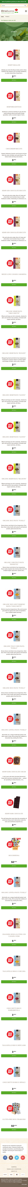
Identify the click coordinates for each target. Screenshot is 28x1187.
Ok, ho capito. (24, 1184)
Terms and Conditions (14, 1169)
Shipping (14, 1167)
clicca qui (20, 1181)
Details (14, 80)
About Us (14, 1171)
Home (2, 16)
